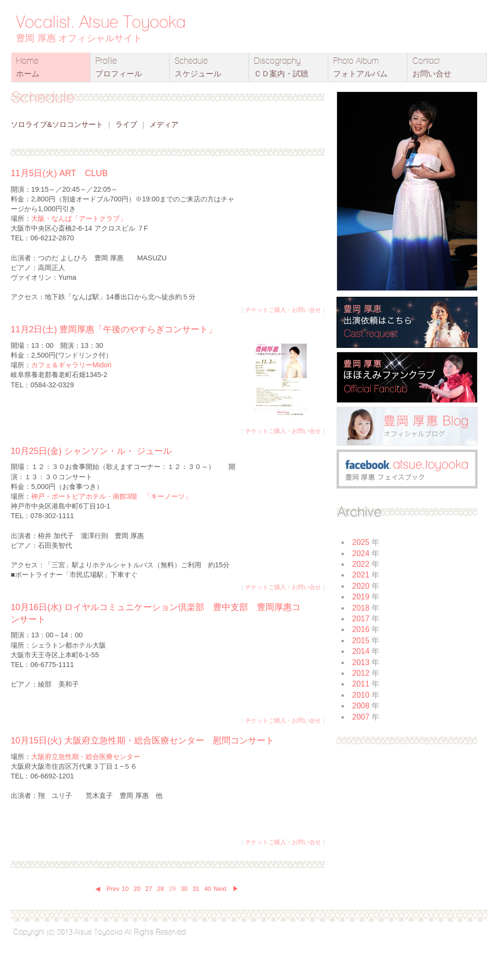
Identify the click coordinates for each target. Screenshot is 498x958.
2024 (361, 553)
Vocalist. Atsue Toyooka (101, 21)
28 (160, 888)
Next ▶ (226, 888)
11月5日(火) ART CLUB (59, 173)
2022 (361, 564)
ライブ (126, 124)
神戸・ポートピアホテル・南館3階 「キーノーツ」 (111, 496)
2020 (361, 586)
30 (183, 888)
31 (196, 888)
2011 (361, 684)
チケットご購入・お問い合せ (283, 310)
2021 (361, 575)
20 (137, 888)
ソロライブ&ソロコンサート (57, 124)
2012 (361, 673)
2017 (361, 619)
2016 (361, 629)
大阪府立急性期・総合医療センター (85, 756)
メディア (163, 124)
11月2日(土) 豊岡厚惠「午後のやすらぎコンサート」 (114, 329)
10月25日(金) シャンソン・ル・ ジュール (91, 451)
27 (148, 888)
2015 (361, 640)
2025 (361, 542)
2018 (361, 608)
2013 (361, 662)
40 (207, 888)
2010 (361, 695)
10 (125, 888)
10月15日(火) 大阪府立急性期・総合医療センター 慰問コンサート (142, 740)
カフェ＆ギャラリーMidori (71, 365)
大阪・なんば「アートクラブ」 (78, 218)
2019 (361, 597)
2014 (361, 651)
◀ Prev (107, 888)
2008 (361, 706)
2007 (361, 717)
